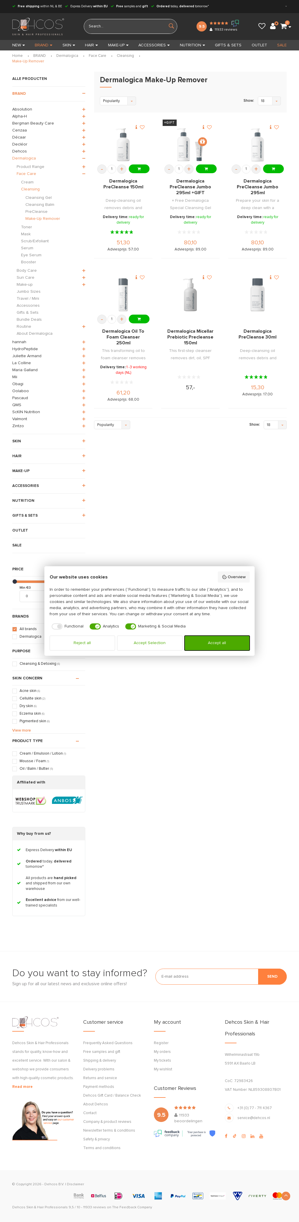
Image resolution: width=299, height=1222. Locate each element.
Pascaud (20, 398)
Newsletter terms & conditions (109, 1130)
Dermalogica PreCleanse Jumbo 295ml (257, 187)
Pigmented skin (35, 721)
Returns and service (100, 1078)
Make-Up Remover (28, 61)
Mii (14, 377)
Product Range (30, 167)
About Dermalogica (35, 334)
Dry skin (28, 706)
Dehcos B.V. (54, 1184)
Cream (27, 182)
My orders (162, 1052)
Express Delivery (86, 6)
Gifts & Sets (28, 313)
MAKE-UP (118, 45)
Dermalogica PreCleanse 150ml (123, 184)
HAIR (91, 45)
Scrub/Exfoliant (35, 241)
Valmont (19, 419)
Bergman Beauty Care (33, 123)
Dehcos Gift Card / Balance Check (112, 1095)
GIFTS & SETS (228, 45)
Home (17, 56)
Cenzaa (19, 130)
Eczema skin (32, 714)
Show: (249, 101)
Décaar (19, 137)
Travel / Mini (28, 299)
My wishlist (163, 1069)
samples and (129, 6)
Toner (26, 227)
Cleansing (125, 56)
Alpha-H (19, 116)
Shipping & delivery (99, 1061)
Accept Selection (150, 643)
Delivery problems (98, 1069)
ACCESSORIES (154, 45)
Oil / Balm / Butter (36, 769)
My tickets (162, 1061)
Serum (27, 248)
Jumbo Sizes (29, 292)
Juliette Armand (26, 356)
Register (161, 1043)
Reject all (82, 643)
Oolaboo (20, 391)
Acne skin (30, 691)
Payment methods (98, 1087)
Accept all (217, 643)
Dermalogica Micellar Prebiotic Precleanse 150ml (190, 337)
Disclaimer (75, 1184)
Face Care (97, 56)
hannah (19, 342)
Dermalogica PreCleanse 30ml (258, 334)
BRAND (43, 45)
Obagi (17, 384)
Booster (28, 262)
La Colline (21, 363)
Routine (24, 327)
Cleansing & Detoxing (40, 664)
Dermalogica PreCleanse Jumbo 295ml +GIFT (190, 187)
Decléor (19, 144)
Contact (90, 1113)
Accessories (28, 306)
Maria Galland (25, 370)
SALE (282, 45)
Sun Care (25, 278)
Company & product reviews (107, 1122)
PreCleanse (36, 212)
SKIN (68, 45)
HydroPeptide (25, 349)
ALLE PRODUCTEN (29, 79)
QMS (16, 405)
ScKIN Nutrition (26, 412)
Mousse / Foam (34, 761)
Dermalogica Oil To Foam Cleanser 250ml (123, 337)
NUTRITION (192, 45)
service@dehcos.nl (253, 1118)
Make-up (25, 285)
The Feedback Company (132, 1207)
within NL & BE (37, 6)
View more (21, 730)
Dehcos (19, 151)
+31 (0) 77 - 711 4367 (254, 1108)
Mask (26, 234)
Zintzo (18, 426)
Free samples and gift (101, 1052)
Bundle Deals (29, 320)
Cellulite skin (32, 698)
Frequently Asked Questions (108, 1043)
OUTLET (259, 45)
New (18, 45)
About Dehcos (95, 1104)
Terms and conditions (102, 1148)
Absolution (22, 109)
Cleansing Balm (39, 205)
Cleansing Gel (38, 198)
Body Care (27, 271)
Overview (234, 577)
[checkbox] (67, 626)
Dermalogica (67, 56)
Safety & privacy (96, 1139)
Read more (22, 1087)
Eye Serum (31, 255)
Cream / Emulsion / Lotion (43, 753)
